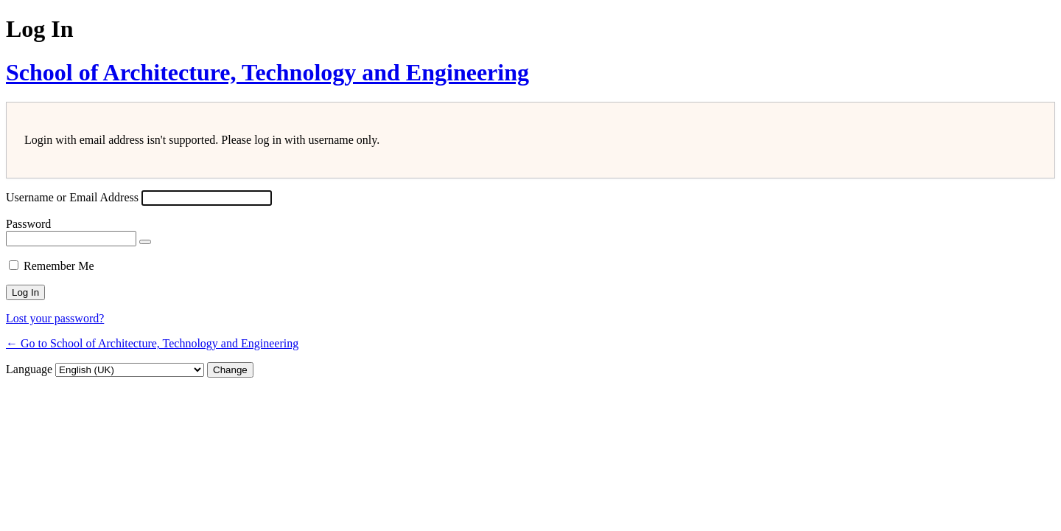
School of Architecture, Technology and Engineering (267, 72)
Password (28, 224)
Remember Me (59, 266)
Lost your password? (55, 318)
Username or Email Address (72, 197)
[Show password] (145, 242)
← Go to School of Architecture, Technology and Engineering (152, 343)
